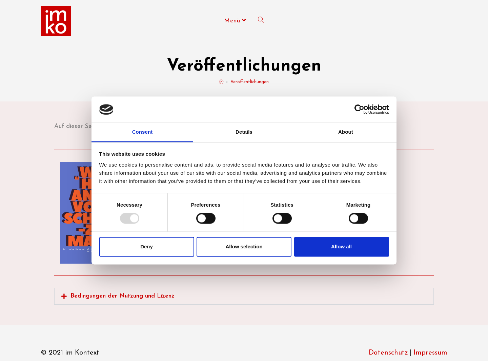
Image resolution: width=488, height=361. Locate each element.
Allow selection (243, 246)
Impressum (430, 352)
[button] (244, 296)
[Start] (221, 82)
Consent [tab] (142, 132)
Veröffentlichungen (249, 82)
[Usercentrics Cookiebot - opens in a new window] (359, 109)
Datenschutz (388, 352)
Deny (146, 246)
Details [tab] (244, 132)
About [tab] (345, 132)
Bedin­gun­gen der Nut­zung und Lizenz (122, 296)
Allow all (341, 246)
